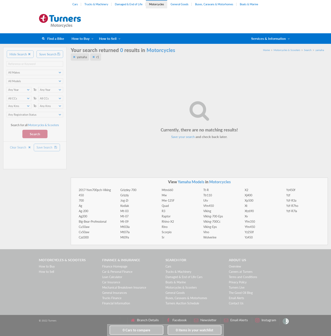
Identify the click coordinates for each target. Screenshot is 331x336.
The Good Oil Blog (241, 293)
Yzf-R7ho (292, 205)
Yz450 (249, 237)
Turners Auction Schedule (182, 303)
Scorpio (167, 232)
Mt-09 (124, 221)
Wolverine (209, 237)
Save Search (49, 54)
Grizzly (124, 195)
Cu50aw (84, 227)
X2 (246, 190)
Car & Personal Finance (117, 271)
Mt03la (125, 227)
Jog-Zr (124, 200)
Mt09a (124, 237)
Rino (165, 227)
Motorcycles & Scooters (287, 50)
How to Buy (81, 38)
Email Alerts (236, 298)
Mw (164, 195)
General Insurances (114, 293)
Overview (235, 266)
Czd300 (84, 237)
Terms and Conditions (243, 277)
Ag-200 (83, 211)
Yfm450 (250, 227)
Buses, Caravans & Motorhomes (214, 4)
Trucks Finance (111, 298)
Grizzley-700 (128, 190)
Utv (205, 200)
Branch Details (145, 320)
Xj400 (248, 195)
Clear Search (20, 147)
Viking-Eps (210, 227)
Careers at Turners (240, 271)
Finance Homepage (114, 266)
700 (81, 200)
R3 (163, 211)
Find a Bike (55, 38)
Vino (206, 232)
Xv (246, 216)
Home (266, 50)
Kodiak (124, 205)
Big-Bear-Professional (92, 221)
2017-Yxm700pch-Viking (95, 190)
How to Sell (108, 38)
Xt (246, 205)
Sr (163, 237)
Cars (75, 4)
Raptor (166, 216)
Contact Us (236, 303)
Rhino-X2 (168, 221)
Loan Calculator (112, 277)
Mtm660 (167, 190)
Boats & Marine (249, 4)
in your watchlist (194, 330)
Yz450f (290, 190)
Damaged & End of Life (128, 4)
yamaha (319, 50)
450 (81, 195)
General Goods (180, 4)
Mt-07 (124, 216)
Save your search (183, 137)
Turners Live (236, 287)
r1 (97, 57)
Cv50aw (84, 232)
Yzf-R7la (291, 211)
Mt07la (125, 232)
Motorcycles (156, 4)
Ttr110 (207, 195)
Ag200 (83, 216)
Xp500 (249, 200)
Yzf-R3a (291, 200)
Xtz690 (249, 211)
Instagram (265, 320)
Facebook (176, 320)
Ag (80, 205)
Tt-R (206, 190)
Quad (165, 205)
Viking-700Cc (212, 221)
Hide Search (20, 54)
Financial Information (116, 303)
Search (35, 134)
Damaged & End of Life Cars (184, 277)
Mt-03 (124, 211)
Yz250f (249, 232)
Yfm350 (250, 221)
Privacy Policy (238, 282)
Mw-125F (168, 200)
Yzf (288, 195)
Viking (207, 211)
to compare (136, 330)
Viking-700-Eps (213, 216)
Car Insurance (111, 282)
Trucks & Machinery (96, 4)
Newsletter (205, 320)
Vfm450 (208, 205)
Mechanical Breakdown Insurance (124, 287)
